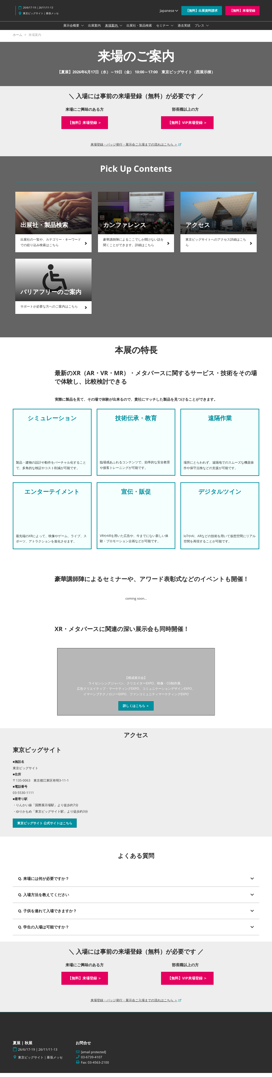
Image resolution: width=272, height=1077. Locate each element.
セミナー (163, 29)
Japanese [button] (169, 14)
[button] (201, 14)
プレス (200, 29)
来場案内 (112, 29)
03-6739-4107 (91, 1061)
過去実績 (184, 29)
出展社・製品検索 (139, 29)
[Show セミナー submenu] (172, 29)
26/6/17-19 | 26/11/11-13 (38, 11)
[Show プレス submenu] (207, 29)
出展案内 (94, 29)
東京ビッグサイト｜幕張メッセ (41, 17)
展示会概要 (71, 29)
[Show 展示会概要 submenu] (82, 29)
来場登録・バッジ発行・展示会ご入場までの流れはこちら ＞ (134, 148)
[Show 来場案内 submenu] (121, 29)
